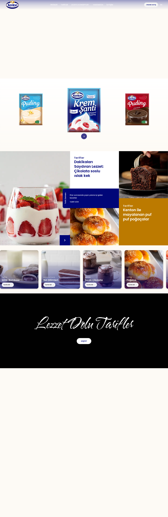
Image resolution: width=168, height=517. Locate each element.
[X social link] (72, 472)
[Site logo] (12, 5)
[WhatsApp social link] (95, 472)
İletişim (83, 480)
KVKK (118, 480)
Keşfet (84, 341)
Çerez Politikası (135, 480)
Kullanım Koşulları (101, 480)
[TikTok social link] (102, 472)
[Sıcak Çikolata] (87, 269)
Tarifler (60, 480)
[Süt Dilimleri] (45, 269)
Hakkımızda (31, 480)
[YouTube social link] (87, 472)
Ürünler (47, 480)
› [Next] (84, 136)
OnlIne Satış (151, 5)
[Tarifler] (94, 226)
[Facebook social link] (66, 472)
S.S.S (71, 480)
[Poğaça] (128, 269)
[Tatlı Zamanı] (35, 198)
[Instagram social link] (80, 472)
